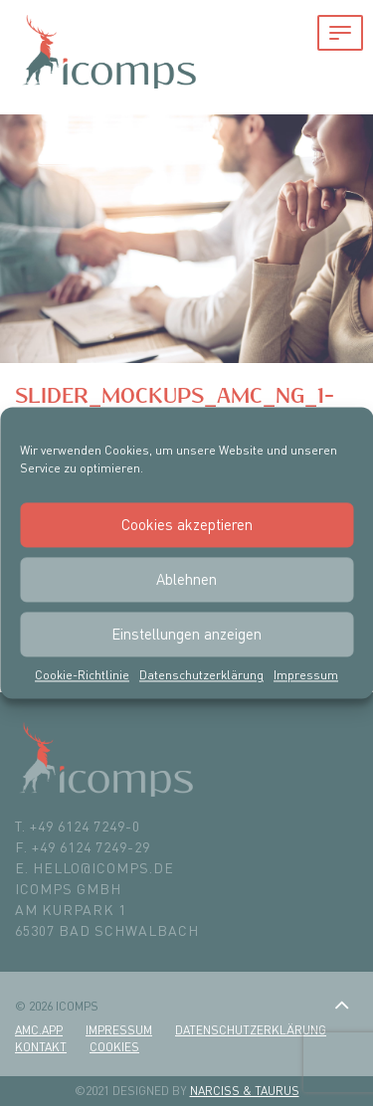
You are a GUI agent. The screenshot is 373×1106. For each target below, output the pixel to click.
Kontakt (41, 1046)
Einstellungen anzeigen (186, 634)
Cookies (114, 1046)
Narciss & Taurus (244, 1090)
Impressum (306, 674)
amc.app (39, 1029)
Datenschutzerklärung (201, 674)
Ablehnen (186, 579)
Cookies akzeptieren (187, 524)
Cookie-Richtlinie (82, 674)
